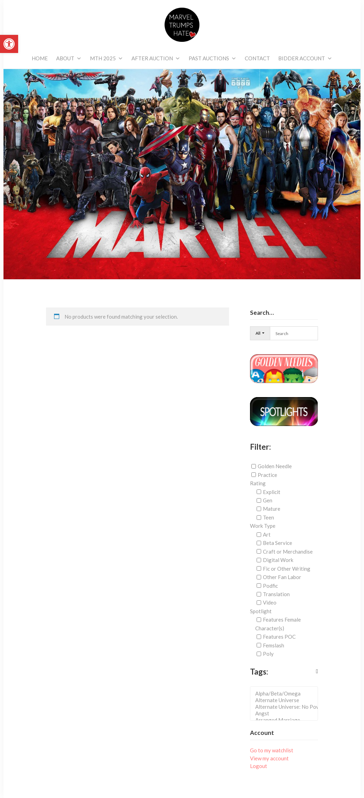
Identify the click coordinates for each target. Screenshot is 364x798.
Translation (276, 594)
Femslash (273, 645)
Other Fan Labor (282, 577)
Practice (267, 475)
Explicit (271, 492)
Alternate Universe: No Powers (286, 707)
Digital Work (278, 560)
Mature (271, 509)
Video (269, 602)
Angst (286, 713)
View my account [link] (269, 758)
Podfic (270, 585)
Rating (258, 483)
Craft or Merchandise (288, 551)
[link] (9, 44)
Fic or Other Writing (286, 568)
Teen (268, 517)
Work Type (262, 526)
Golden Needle (275, 466)
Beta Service (277, 543)
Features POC (279, 636)
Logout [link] (258, 766)
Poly (268, 654)
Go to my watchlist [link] (271, 750)
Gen (267, 500)
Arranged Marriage (286, 720)
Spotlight (261, 611)
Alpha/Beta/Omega (286, 693)
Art (267, 534)
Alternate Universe (286, 700)
